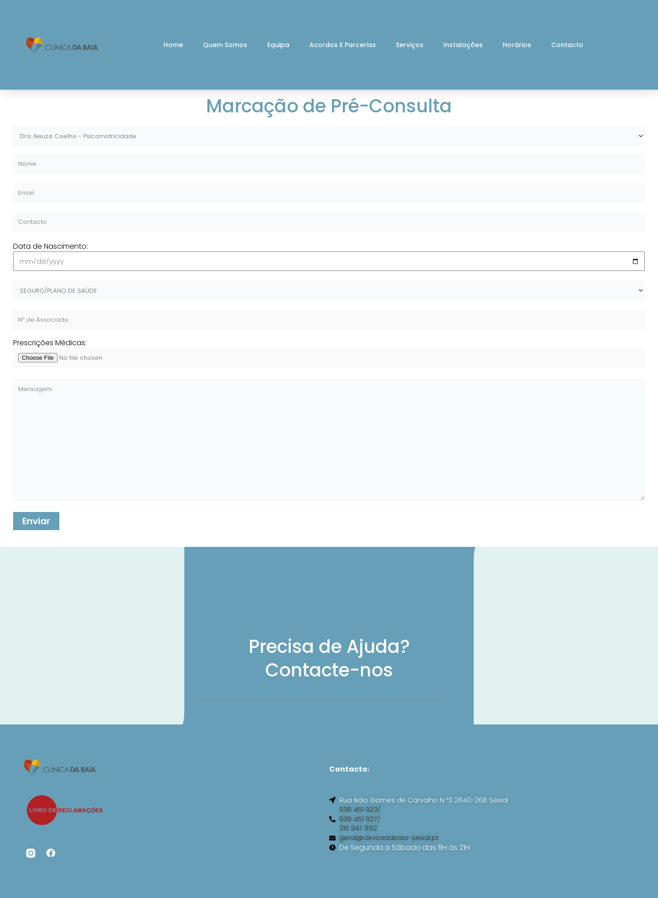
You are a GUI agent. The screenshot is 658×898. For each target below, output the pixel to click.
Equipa (278, 44)
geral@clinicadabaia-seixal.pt (392, 854)
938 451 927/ (361, 834)
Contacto (567, 44)
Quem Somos (225, 44)
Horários (517, 44)
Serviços (409, 44)
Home (173, 44)
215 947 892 (359, 844)
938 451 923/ (361, 824)
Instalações (463, 44)
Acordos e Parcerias (342, 44)
